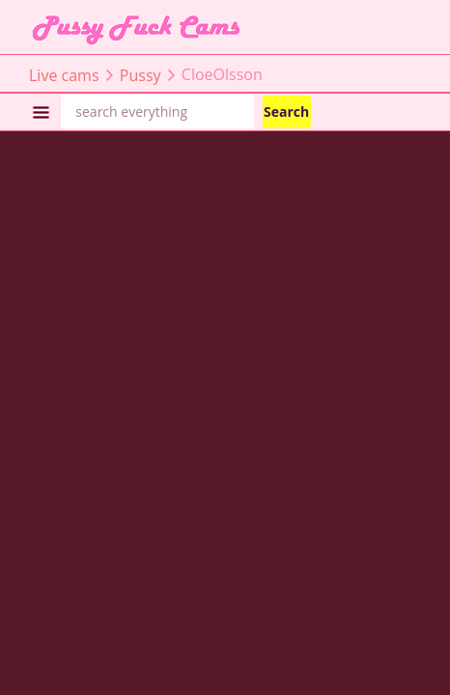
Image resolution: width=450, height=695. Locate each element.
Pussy (140, 74)
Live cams (64, 74)
